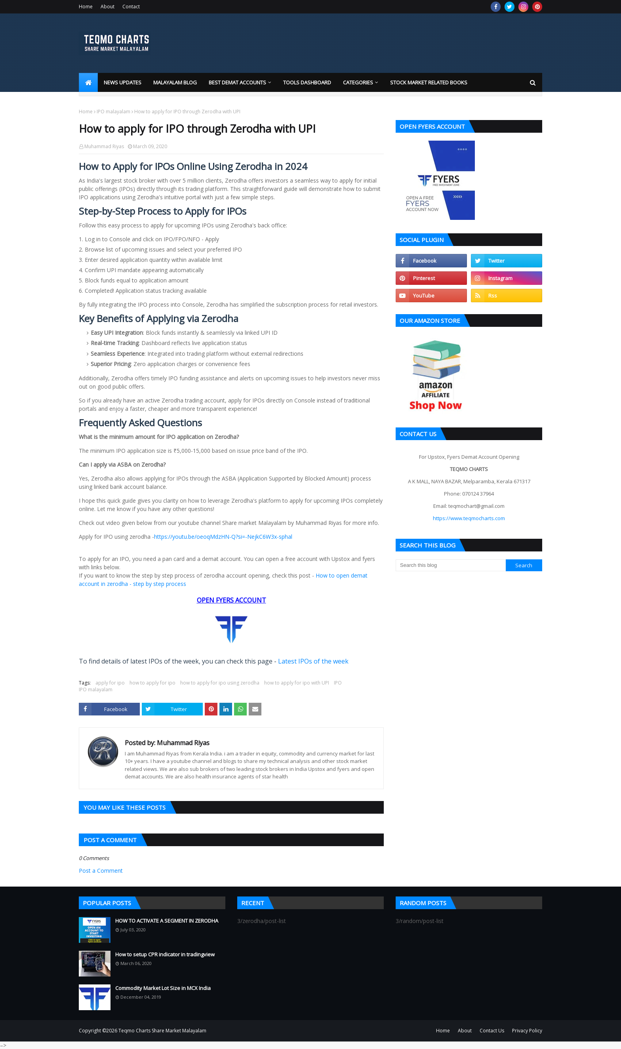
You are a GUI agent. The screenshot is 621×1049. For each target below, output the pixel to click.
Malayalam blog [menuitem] (175, 82)
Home (86, 6)
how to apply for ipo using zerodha (219, 682)
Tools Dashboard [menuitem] (307, 82)
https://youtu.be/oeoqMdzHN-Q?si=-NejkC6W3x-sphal (223, 536)
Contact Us (492, 1030)
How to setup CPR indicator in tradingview (165, 954)
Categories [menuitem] (358, 82)
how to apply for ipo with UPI (296, 682)
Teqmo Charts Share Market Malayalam (162, 1030)
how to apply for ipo (152, 682)
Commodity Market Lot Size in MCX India (163, 988)
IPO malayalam (113, 111)
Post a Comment (101, 870)
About (107, 6)
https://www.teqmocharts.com (469, 518)
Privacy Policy (527, 1030)
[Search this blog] (451, 565)
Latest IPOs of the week (313, 661)
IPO (338, 682)
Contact (131, 6)
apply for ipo (110, 682)
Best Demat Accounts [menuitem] (237, 82)
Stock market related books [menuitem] (428, 82)
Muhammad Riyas (104, 146)
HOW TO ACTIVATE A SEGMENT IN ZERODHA (166, 920)
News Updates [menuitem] (122, 82)
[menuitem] (88, 82)
